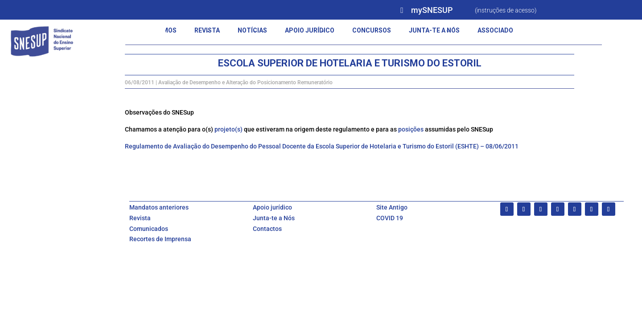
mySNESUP (432, 10)
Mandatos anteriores (159, 207)
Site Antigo (391, 207)
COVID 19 (389, 218)
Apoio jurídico (272, 207)
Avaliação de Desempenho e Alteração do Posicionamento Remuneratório (245, 82)
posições (411, 129)
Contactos (267, 228)
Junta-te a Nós (274, 218)
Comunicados (148, 228)
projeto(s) (228, 129)
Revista (140, 218)
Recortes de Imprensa (160, 239)
